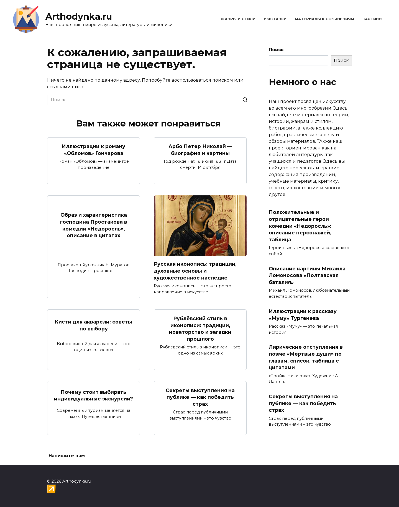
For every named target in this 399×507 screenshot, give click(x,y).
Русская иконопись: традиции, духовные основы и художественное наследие (195, 270)
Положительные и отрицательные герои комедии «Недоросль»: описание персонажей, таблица (300, 225)
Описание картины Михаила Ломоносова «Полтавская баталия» (307, 275)
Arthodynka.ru (78, 16)
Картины (372, 19)
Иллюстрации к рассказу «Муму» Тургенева (303, 314)
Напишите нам (66, 455)
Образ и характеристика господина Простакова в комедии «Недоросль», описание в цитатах (93, 225)
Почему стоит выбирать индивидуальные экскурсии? (93, 395)
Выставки (275, 19)
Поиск (276, 49)
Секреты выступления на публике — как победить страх (200, 397)
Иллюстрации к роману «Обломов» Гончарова (93, 149)
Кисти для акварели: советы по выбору (93, 325)
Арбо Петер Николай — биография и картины (200, 149)
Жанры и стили (238, 19)
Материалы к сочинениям (324, 19)
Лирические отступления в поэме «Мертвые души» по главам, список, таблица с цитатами (306, 357)
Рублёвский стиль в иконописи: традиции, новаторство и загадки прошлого (200, 328)
